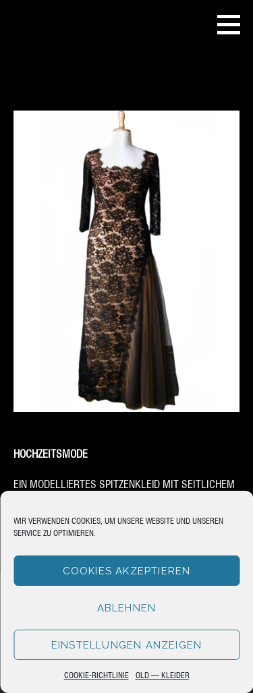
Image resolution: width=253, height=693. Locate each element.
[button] (233, 24)
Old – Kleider (163, 674)
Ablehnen (127, 608)
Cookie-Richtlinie (96, 674)
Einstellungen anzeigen (126, 645)
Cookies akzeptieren (127, 571)
